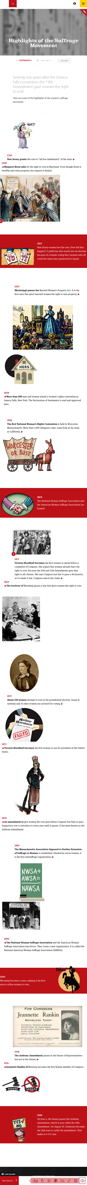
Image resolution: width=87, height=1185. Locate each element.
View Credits (64, 60)
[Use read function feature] (49, 1180)
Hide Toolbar (8, 1174)
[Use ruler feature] (69, 1180)
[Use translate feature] (56, 1180)
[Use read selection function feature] (42, 1180)
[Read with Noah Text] (35, 1180)
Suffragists (25, 60)
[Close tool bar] (30, 1180)
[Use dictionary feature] (62, 1180)
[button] (44, 60)
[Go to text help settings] (76, 1180)
